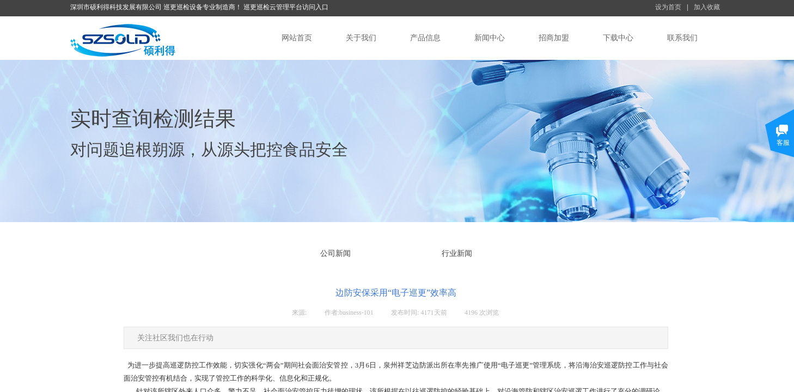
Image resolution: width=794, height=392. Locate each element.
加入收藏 (707, 7)
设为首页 (668, 7)
